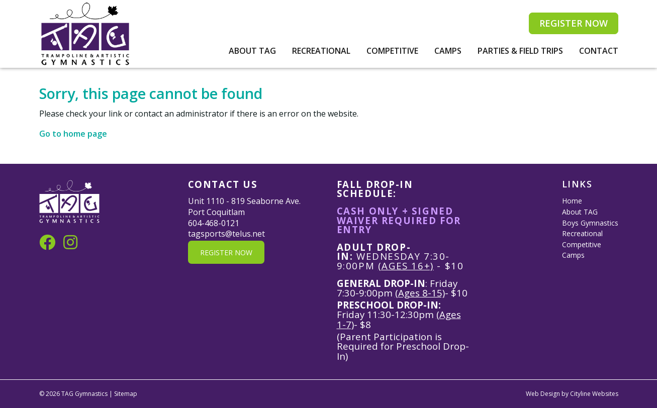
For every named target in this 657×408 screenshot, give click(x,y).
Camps (447, 50)
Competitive (392, 50)
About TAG (252, 50)
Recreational (321, 50)
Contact (598, 50)
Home (572, 201)
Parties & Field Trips (520, 50)
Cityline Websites (594, 393)
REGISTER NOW (573, 23)
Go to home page (73, 133)
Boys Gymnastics (590, 223)
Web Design (543, 393)
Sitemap (125, 393)
